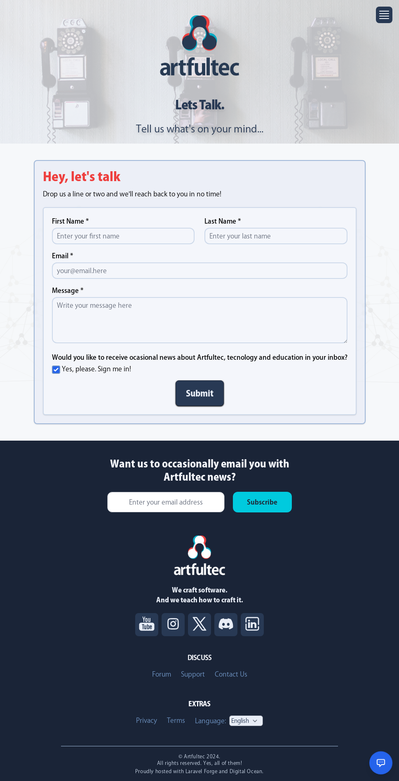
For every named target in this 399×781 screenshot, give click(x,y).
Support (193, 674)
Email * (62, 255)
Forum (161, 674)
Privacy (146, 720)
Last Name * (222, 221)
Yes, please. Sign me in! (96, 369)
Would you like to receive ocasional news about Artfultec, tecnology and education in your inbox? (199, 357)
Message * (68, 290)
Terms (176, 720)
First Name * (70, 221)
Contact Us (231, 674)
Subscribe (262, 502)
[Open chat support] (380, 762)
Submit (200, 393)
